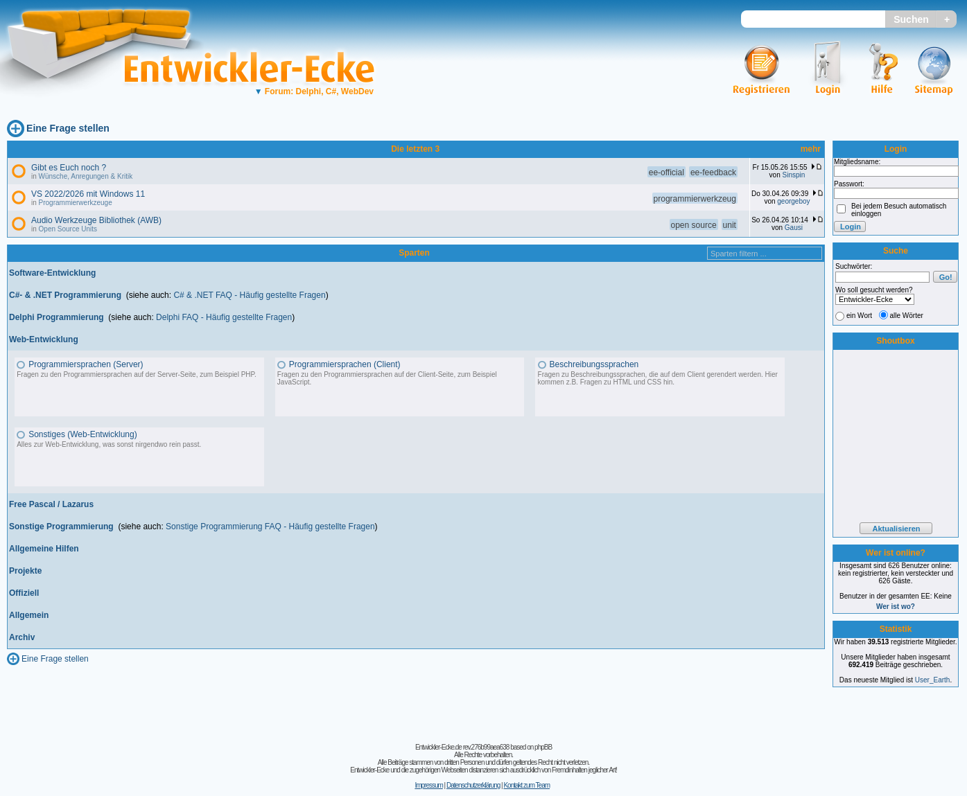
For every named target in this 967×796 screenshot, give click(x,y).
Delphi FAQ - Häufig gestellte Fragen (224, 317)
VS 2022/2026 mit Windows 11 (88, 194)
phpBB (543, 747)
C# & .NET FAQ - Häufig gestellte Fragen (249, 295)
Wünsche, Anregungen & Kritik (86, 176)
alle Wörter (906, 315)
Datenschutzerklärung (473, 785)
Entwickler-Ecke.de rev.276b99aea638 (462, 747)
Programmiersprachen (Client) (345, 364)
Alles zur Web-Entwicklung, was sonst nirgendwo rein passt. (109, 444)
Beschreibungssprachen (594, 364)
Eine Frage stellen (68, 128)
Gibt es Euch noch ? (68, 168)
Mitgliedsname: (857, 162)
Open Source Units (68, 229)
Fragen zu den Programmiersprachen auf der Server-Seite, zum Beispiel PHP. (136, 374)
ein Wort (859, 315)
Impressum (428, 785)
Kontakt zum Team (526, 785)
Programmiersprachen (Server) (85, 364)
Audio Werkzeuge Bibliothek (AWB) (96, 220)
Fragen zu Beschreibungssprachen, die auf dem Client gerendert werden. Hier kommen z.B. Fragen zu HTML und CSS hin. (658, 378)
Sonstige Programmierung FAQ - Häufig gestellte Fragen (270, 526)
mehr (811, 149)
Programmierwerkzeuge (75, 202)
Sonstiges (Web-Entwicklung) (82, 434)
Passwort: (849, 184)
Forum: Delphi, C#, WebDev (314, 91)
